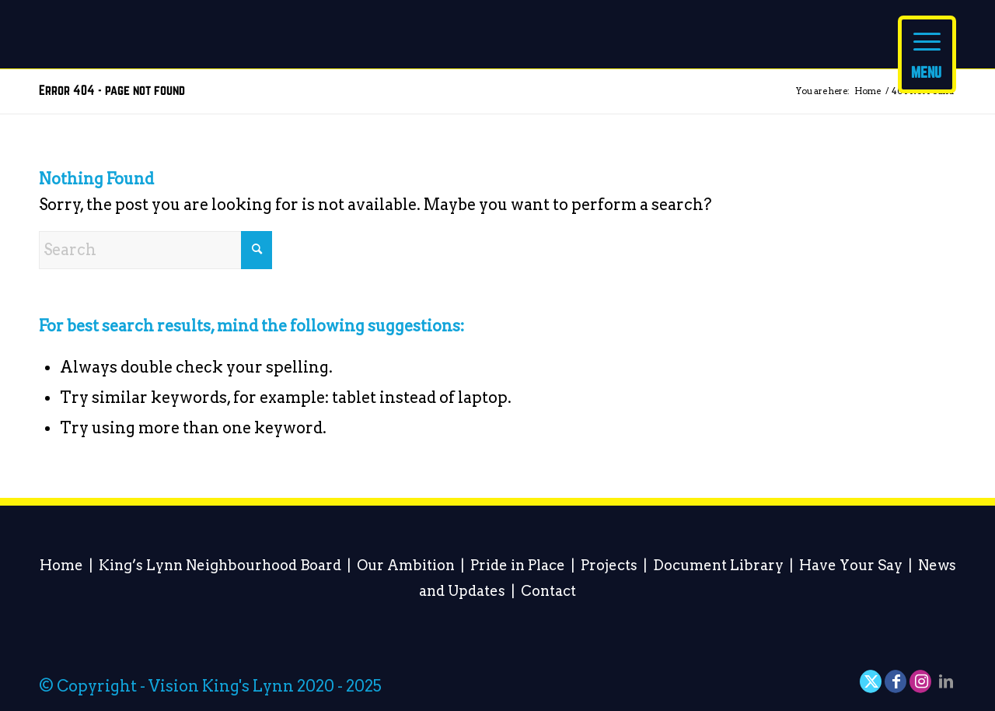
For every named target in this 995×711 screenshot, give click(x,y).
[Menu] (927, 54)
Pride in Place (517, 565)
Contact (548, 591)
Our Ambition (406, 565)
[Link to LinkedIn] (946, 681)
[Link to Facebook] (896, 681)
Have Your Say (850, 565)
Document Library (718, 565)
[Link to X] (871, 681)
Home (61, 565)
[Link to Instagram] (921, 681)
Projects (609, 565)
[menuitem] (927, 46)
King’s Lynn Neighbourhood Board (220, 565)
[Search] (155, 250)
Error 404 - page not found (112, 90)
